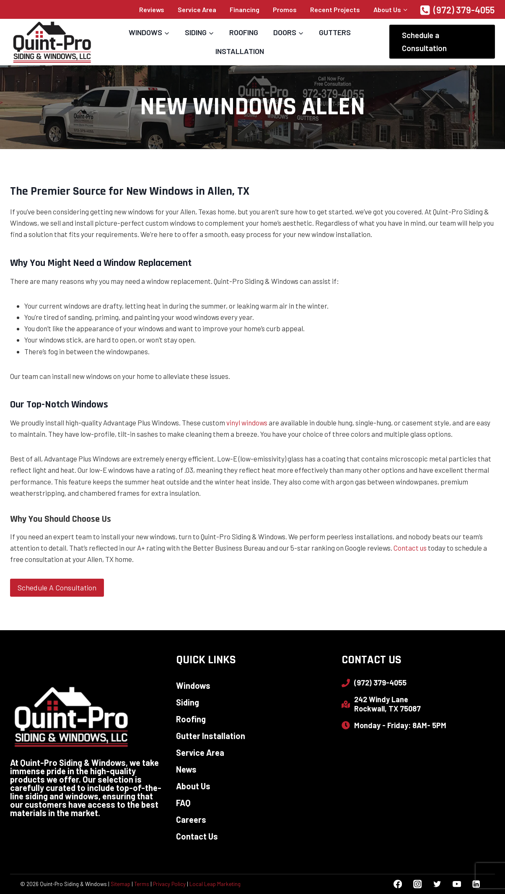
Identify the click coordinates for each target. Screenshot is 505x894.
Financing (244, 9)
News (186, 769)
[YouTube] (456, 884)
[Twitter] (436, 884)
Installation (239, 51)
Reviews (151, 9)
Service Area (197, 9)
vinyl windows (246, 422)
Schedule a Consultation (424, 41)
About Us (193, 786)
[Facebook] (398, 884)
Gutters (335, 32)
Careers (191, 819)
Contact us (410, 548)
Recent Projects (335, 9)
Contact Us (197, 836)
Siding (187, 702)
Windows (193, 685)
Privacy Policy (169, 884)
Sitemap (120, 884)
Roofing (243, 32)
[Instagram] (417, 884)
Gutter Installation (210, 736)
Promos (285, 9)
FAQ (183, 803)
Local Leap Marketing (215, 884)
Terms (141, 884)
